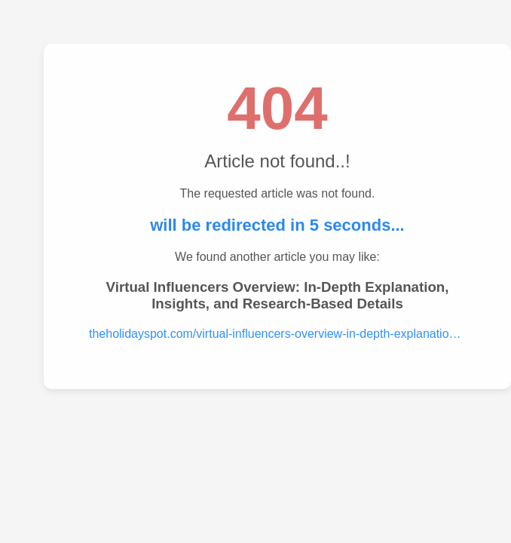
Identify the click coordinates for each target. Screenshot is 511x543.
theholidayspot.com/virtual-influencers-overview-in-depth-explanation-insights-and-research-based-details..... (277, 333)
